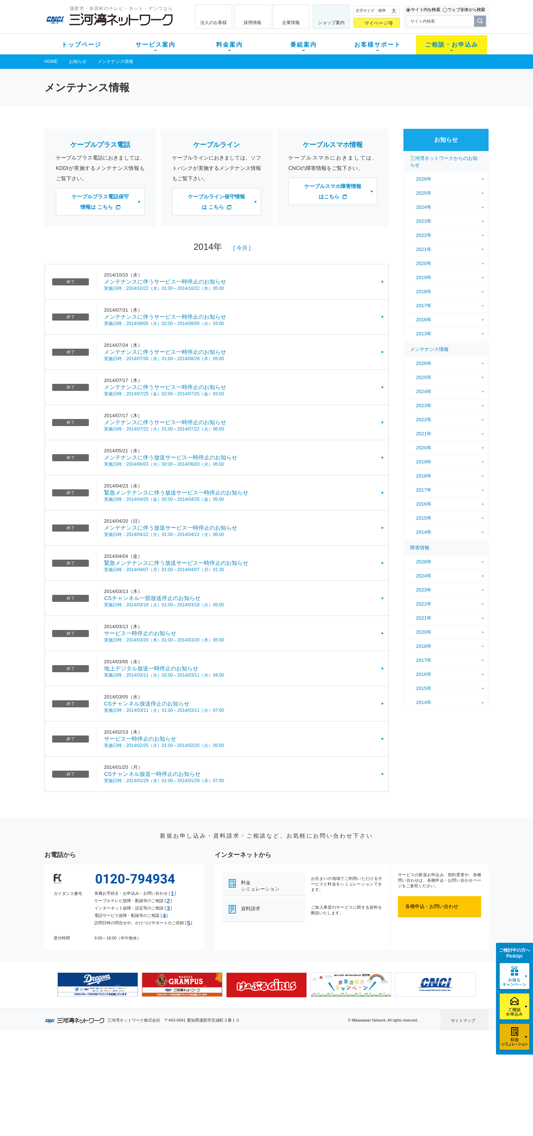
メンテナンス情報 (115, 61)
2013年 (424, 333)
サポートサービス (313, 1079)
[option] (97, 984)
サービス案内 (155, 44)
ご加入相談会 (363, 1079)
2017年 (424, 305)
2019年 (424, 277)
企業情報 (291, 22)
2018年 (424, 291)
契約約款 (138, 1117)
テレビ (136, 1060)
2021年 (424, 249)
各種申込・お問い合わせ (431, 906)
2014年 (424, 532)
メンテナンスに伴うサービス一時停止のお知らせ (165, 281)
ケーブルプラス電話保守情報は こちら (100, 202)
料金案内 (229, 44)
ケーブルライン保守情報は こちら (216, 202)
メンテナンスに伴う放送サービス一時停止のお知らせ (170, 457)
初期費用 (193, 1060)
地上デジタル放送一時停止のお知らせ (151, 668)
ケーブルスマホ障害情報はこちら (332, 191)
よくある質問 (308, 1060)
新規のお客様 (88, 1060)
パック (191, 1089)
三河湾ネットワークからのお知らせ (443, 161)
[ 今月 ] (242, 248)
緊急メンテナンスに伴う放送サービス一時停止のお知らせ (176, 492)
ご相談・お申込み (451, 44)
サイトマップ (463, 1020)
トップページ (81, 44)
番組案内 (303, 44)
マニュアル (306, 1069)
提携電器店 (361, 1069)
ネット (136, 1069)
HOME (51, 61)
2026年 (424, 179)
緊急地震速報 (143, 1098)
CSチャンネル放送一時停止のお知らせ (152, 774)
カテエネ (138, 1108)
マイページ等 (378, 23)
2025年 (424, 193)
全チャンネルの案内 (260, 1086)
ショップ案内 (331, 22)
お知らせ (78, 61)
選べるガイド (88, 1079)
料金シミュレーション (260, 886)
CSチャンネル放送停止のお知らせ (147, 703)
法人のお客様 (213, 22)
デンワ (136, 1079)
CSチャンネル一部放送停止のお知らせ (152, 598)
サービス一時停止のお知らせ (140, 633)
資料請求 (250, 908)
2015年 (424, 518)
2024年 (424, 207)
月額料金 (193, 1069)
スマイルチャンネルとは (265, 1060)
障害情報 (419, 547)
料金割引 (193, 1079)
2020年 (424, 263)
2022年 (424, 235)
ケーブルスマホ (146, 1089)
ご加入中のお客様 (93, 1069)
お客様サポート (377, 44)
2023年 (424, 221)
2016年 (424, 319)
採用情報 (252, 22)
